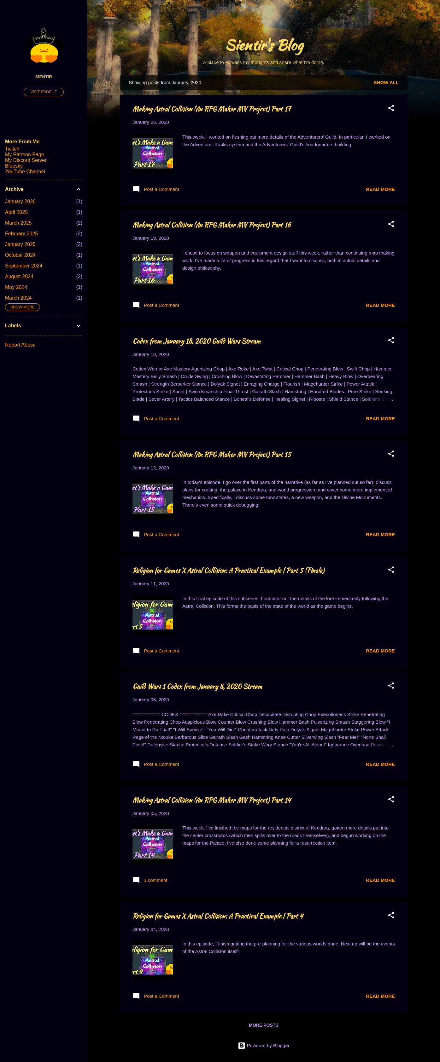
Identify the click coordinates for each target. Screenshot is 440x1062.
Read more (380, 189)
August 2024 (19, 276)
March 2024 (18, 298)
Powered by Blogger (263, 1045)
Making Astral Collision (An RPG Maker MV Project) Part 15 (211, 454)
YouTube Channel (25, 171)
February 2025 (21, 233)
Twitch (12, 149)
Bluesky (14, 166)
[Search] (404, 17)
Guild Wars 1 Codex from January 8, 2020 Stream (197, 686)
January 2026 (20, 201)
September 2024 (23, 265)
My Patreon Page (24, 154)
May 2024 (16, 287)
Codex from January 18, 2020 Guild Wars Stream (196, 341)
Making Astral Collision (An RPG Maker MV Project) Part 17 (211, 108)
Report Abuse (20, 344)
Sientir (43, 76)
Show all (386, 82)
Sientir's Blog (264, 45)
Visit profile (43, 92)
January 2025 (20, 244)
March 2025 (18, 223)
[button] (391, 109)
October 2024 (20, 255)
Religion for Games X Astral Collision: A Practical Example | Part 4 (217, 916)
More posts (263, 1025)
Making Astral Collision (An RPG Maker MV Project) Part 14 (211, 800)
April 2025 (16, 212)
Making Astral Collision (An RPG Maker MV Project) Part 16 (211, 224)
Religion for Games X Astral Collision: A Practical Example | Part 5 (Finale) (228, 570)
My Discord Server (26, 160)
